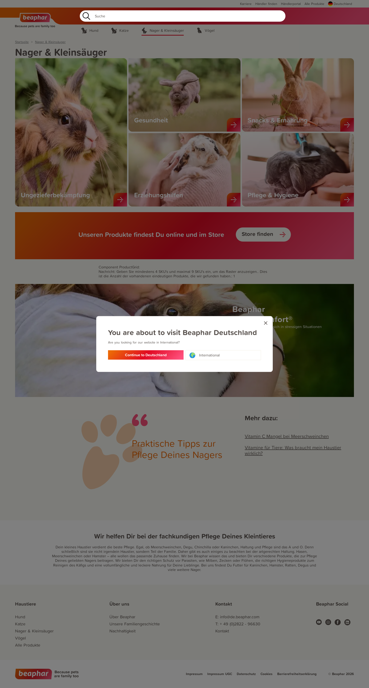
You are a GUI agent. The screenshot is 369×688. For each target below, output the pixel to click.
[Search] (182, 16)
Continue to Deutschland (146, 355)
